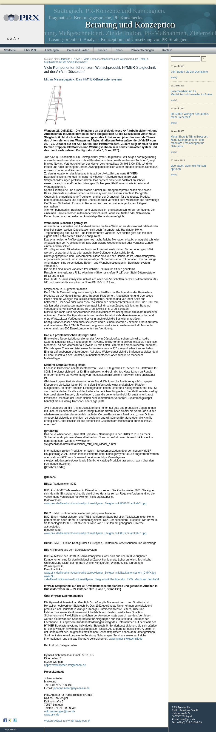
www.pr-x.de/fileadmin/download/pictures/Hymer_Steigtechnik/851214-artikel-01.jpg (95, 533)
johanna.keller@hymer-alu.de (72, 688)
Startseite (10, 50)
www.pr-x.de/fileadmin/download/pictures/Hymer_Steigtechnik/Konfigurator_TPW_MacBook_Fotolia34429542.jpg (108, 578)
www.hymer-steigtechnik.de (125, 638)
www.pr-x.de (51, 714)
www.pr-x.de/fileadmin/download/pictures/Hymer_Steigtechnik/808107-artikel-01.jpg (95, 503)
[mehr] (174, 77)
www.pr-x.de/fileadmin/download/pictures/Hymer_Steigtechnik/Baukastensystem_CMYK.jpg (100, 572)
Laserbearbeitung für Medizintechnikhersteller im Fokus (191, 93)
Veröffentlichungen (142, 50)
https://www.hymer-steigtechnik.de (65, 665)
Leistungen (52, 50)
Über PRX (30, 50)
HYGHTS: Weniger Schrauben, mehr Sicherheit (190, 115)
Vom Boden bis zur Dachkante (189, 71)
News (119, 50)
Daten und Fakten (78, 50)
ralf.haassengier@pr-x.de (59, 711)
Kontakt (167, 50)
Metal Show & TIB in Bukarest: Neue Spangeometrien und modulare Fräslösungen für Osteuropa (189, 141)
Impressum (11, 729)
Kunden (102, 50)
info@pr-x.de (187, 719)
